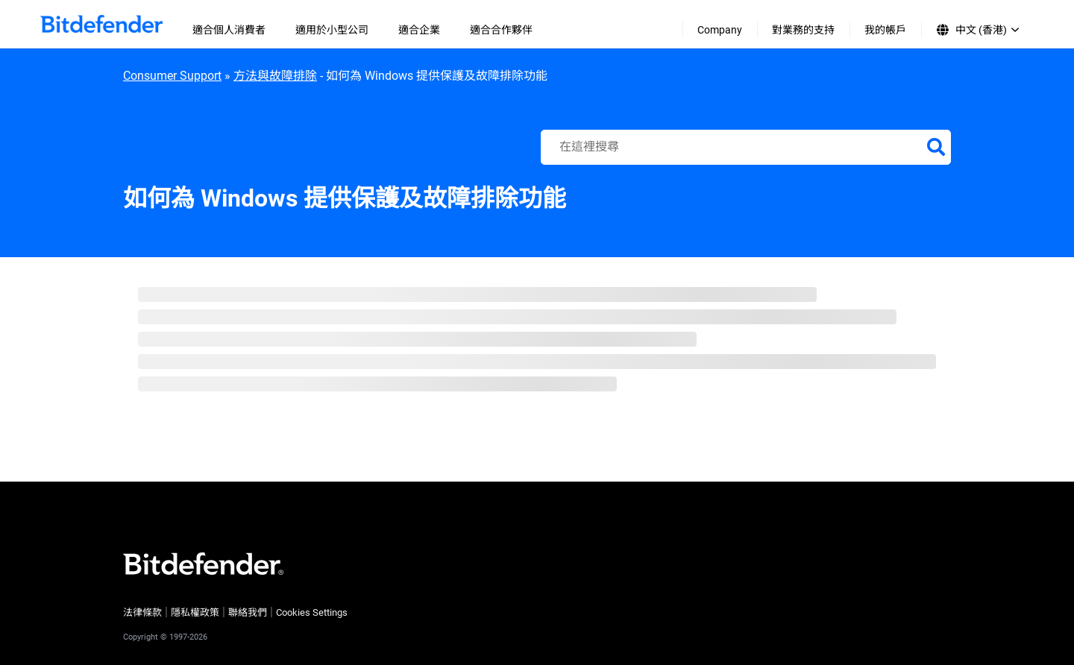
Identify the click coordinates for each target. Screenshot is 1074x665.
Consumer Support (172, 76)
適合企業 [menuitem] (419, 30)
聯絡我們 (247, 612)
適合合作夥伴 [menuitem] (501, 30)
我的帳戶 (885, 30)
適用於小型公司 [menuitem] (331, 30)
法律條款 (142, 612)
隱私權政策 (195, 612)
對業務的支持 (803, 30)
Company (719, 30)
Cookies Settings (312, 612)
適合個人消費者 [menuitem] (229, 30)
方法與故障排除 (275, 76)
